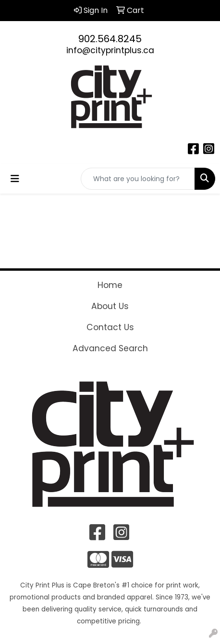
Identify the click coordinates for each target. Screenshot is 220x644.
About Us (110, 306)
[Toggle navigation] (15, 178)
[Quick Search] (138, 179)
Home (110, 285)
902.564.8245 (110, 39)
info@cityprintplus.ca (110, 50)
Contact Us (110, 327)
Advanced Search (110, 348)
